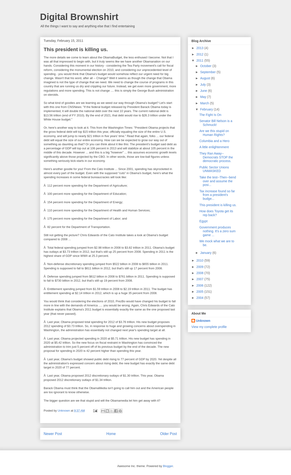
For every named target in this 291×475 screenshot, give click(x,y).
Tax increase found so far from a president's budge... (217, 195)
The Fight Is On (210, 115)
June (204, 90)
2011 (200, 60)
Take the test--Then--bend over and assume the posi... (217, 181)
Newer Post (53, 434)
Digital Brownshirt (79, 17)
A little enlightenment (214, 147)
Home (111, 434)
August (205, 78)
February (207, 109)
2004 (200, 298)
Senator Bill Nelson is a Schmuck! (215, 123)
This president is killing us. (217, 205)
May (203, 97)
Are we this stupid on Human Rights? (214, 133)
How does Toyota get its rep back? (216, 213)
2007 (200, 279)
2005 (200, 291)
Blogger (168, 466)
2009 (200, 267)
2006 (200, 285)
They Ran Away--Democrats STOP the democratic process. (216, 157)
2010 (200, 260)
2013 (200, 48)
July (203, 84)
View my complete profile (209, 327)
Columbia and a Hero (214, 141)
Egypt (203, 221)
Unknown (203, 320)
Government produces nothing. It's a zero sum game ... (217, 231)
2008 (200, 273)
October (206, 66)
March (205, 103)
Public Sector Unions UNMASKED (214, 169)
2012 (200, 54)
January (206, 253)
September (208, 72)
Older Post (168, 434)
